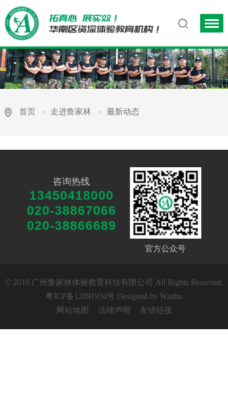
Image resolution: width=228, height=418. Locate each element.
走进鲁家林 (70, 111)
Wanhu (171, 296)
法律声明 (114, 310)
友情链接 (156, 310)
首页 (27, 111)
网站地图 (72, 310)
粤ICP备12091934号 (80, 296)
